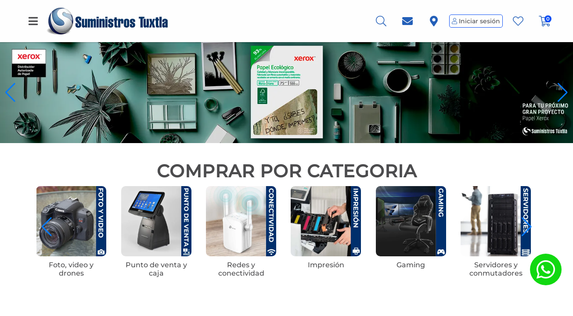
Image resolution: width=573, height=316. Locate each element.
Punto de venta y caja (156, 269)
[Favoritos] (518, 21)
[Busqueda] (381, 21)
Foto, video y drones (71, 269)
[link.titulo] (407, 21)
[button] (563, 92)
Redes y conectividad (241, 269)
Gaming (410, 265)
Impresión (326, 265)
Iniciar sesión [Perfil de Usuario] (476, 21)
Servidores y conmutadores (496, 269)
